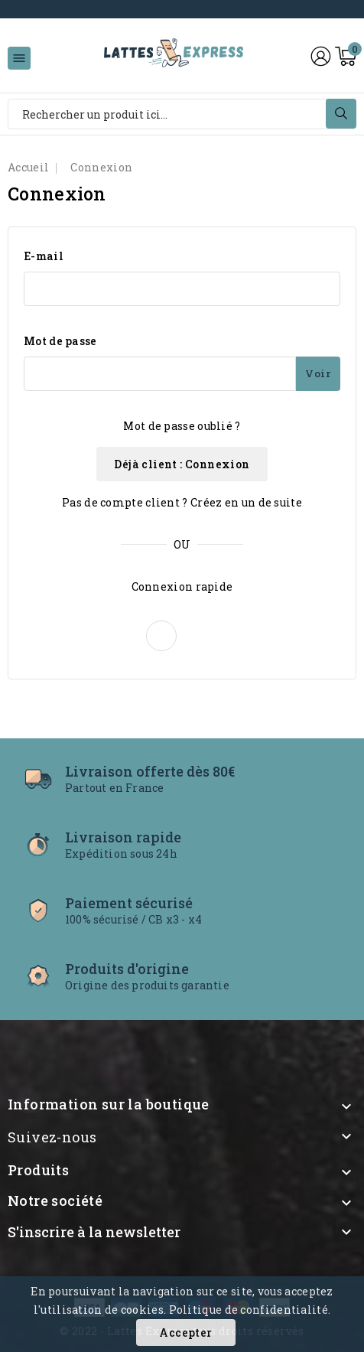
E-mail (43, 256)
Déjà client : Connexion (181, 464)
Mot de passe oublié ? (181, 426)
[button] (161, 636)
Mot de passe (60, 341)
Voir (318, 373)
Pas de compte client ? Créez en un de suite (182, 502)
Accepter (185, 1332)
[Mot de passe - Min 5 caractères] (160, 374)
